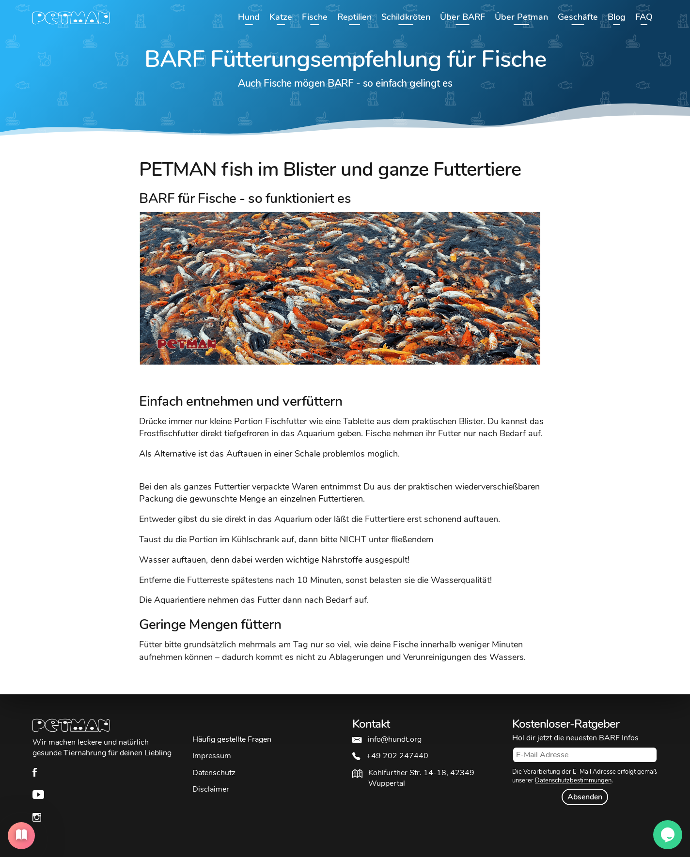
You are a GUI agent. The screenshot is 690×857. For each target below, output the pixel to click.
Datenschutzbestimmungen (573, 780)
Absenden (584, 797)
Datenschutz (213, 772)
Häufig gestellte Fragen (231, 739)
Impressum (211, 755)
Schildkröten (405, 17)
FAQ (644, 17)
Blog (617, 17)
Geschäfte (578, 17)
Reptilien (354, 17)
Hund (249, 17)
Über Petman (521, 17)
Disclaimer (210, 789)
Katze (280, 17)
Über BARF (462, 17)
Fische (315, 17)
